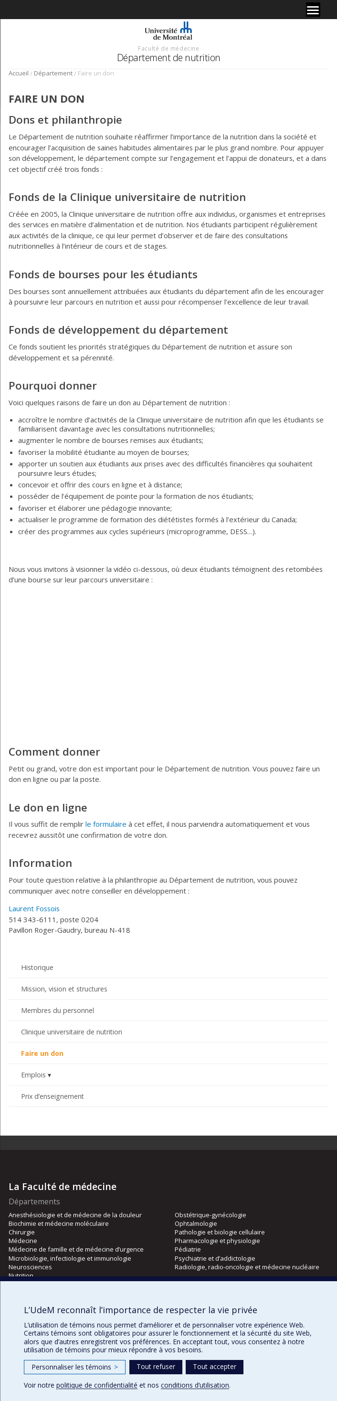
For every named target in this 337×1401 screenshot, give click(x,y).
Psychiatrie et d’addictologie (215, 1258)
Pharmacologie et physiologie (217, 1240)
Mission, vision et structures (64, 988)
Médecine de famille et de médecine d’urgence (76, 1249)
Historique (37, 967)
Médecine (23, 1240)
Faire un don (42, 1053)
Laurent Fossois (34, 908)
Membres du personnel (57, 1010)
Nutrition (21, 1275)
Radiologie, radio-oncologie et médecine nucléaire (247, 1267)
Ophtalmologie (196, 1223)
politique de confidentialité (96, 1385)
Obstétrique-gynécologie (210, 1215)
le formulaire (105, 824)
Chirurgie (22, 1232)
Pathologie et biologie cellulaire (220, 1232)
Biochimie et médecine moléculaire (59, 1223)
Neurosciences (30, 1267)
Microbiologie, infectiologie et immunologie (70, 1258)
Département (53, 73)
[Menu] (313, 9)
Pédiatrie (188, 1249)
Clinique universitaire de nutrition (71, 1031)
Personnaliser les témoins (75, 1366)
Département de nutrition (169, 57)
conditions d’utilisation (195, 1385)
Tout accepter (214, 1366)
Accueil (19, 73)
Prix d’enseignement (52, 1096)
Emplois (33, 1074)
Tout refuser (156, 1366)
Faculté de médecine (168, 48)
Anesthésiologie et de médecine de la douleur (75, 1215)
